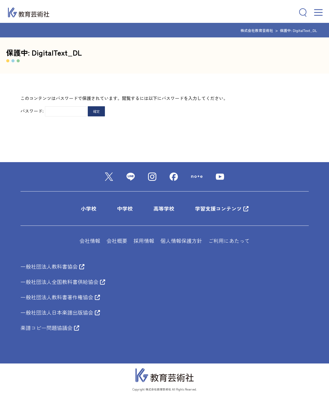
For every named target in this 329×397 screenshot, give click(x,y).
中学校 (125, 208)
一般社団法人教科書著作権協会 (60, 297)
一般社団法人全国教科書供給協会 (63, 282)
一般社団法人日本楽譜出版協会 (60, 312)
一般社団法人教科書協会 (52, 266)
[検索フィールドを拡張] (300, 12)
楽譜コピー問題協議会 (50, 328)
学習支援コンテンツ (222, 208)
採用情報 (143, 240)
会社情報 (89, 240)
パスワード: (54, 111)
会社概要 (116, 240)
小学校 (88, 208)
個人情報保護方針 (181, 240)
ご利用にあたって (229, 240)
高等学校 (163, 208)
